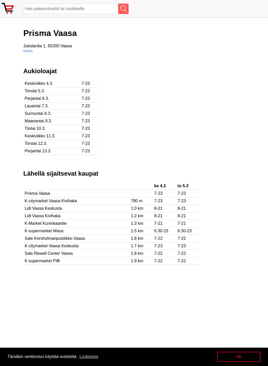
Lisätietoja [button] (89, 356)
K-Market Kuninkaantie (46, 223)
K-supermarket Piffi (42, 261)
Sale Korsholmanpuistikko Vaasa (55, 238)
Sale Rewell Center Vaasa (49, 253)
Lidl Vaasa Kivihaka (42, 216)
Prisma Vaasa (37, 193)
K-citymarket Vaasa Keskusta (52, 246)
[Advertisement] (168, 104)
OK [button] (239, 357)
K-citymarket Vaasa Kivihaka (51, 201)
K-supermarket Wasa (44, 231)
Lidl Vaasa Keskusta (43, 208)
